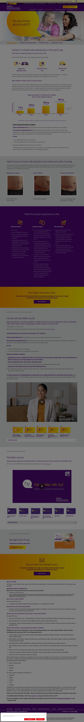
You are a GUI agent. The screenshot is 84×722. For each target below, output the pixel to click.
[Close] (44, 714)
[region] (24, 717)
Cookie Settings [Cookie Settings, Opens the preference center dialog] (30, 719)
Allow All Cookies (40, 719)
